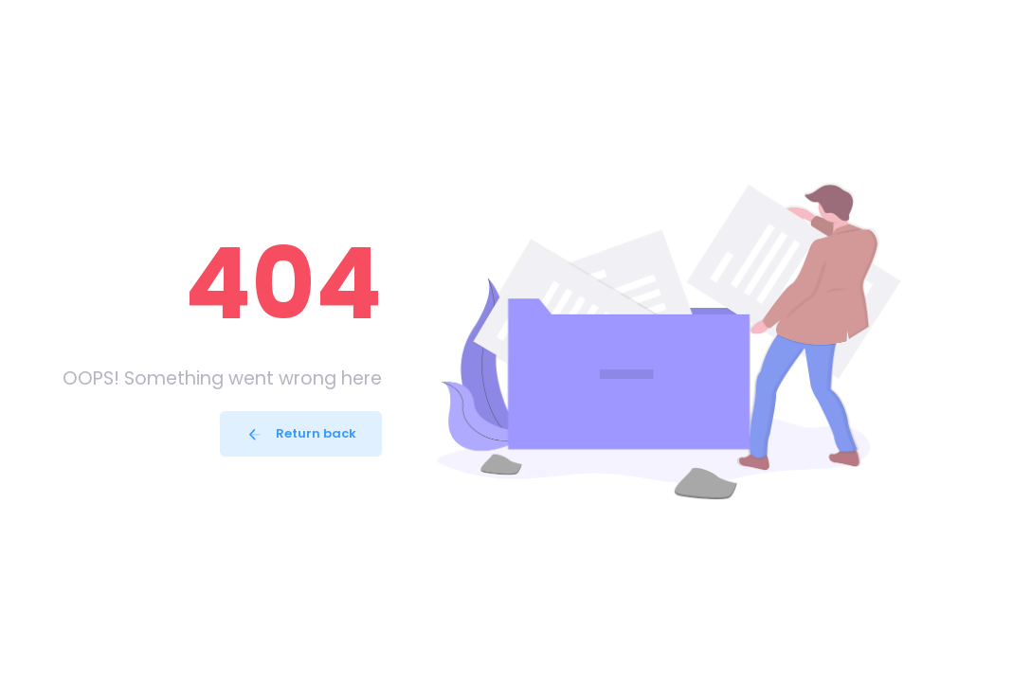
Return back (300, 433)
